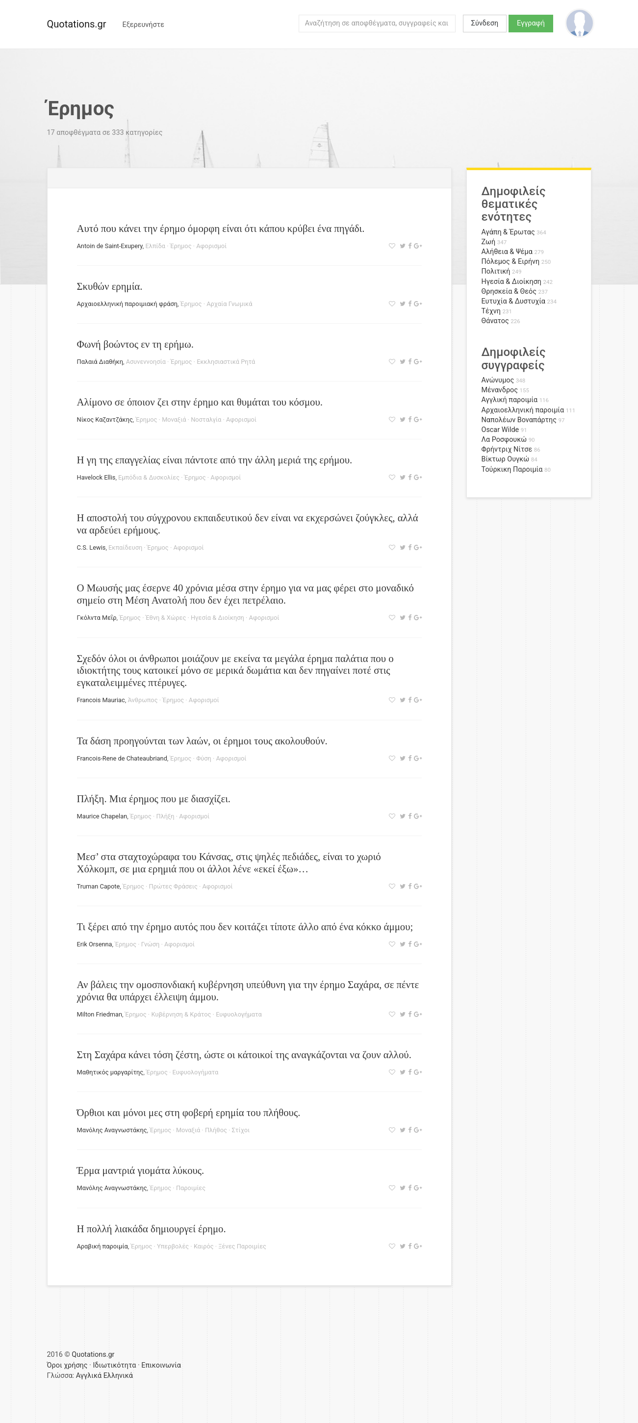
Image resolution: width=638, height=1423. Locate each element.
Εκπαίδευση (125, 547)
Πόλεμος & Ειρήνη (511, 261)
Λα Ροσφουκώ (504, 439)
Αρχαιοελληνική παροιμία (523, 410)
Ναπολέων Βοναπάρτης (519, 420)
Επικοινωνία (161, 1365)
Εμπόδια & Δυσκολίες (148, 477)
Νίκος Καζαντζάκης (105, 419)
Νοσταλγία (206, 419)
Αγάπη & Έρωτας (508, 232)
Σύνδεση (484, 23)
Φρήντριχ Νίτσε (507, 449)
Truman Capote (98, 886)
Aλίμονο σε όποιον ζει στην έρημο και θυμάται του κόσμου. (200, 401)
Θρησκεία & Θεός (509, 291)
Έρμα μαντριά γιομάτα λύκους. (140, 1170)
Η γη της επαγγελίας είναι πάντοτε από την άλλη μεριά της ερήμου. (215, 459)
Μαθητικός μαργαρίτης (110, 1072)
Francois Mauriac (101, 700)
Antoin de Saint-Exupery (110, 246)
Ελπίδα (155, 246)
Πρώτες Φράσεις (173, 886)
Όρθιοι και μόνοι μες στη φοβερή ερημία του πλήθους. (189, 1112)
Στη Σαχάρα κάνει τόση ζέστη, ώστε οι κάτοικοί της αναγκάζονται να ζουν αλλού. (244, 1054)
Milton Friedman (100, 1014)
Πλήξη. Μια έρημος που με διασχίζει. (153, 798)
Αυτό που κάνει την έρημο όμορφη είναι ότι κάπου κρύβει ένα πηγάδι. (221, 228)
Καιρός (204, 1246)
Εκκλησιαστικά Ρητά (226, 361)
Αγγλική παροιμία (510, 400)
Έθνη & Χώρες (166, 617)
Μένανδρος (500, 390)
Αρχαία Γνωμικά (229, 303)
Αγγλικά (89, 1376)
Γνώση (150, 944)
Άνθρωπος (142, 700)
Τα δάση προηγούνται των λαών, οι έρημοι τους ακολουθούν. (202, 740)
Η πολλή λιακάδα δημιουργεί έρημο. (151, 1228)
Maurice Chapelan (102, 816)
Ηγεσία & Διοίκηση (217, 617)
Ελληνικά (118, 1376)
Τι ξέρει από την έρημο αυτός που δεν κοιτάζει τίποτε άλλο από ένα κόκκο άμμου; (245, 926)
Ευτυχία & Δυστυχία (513, 301)
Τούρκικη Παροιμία (512, 469)
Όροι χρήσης (67, 1365)
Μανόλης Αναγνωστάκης (112, 1130)
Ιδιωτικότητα (114, 1365)
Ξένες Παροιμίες (242, 1246)
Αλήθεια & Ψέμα (507, 252)
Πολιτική (496, 271)
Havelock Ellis (96, 477)
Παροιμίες (190, 1188)
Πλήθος (216, 1130)
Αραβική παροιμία (102, 1246)
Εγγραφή (531, 23)
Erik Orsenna (94, 944)
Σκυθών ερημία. (110, 286)
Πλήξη (165, 816)
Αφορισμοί (211, 246)
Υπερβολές (173, 1246)
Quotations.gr (76, 24)
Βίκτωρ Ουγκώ (506, 459)
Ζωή (489, 242)
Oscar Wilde (500, 430)
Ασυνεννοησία (146, 361)
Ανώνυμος (498, 380)
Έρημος (181, 246)
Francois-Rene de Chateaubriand (122, 758)
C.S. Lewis (91, 547)
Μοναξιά (174, 419)
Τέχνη (491, 311)
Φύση (203, 758)
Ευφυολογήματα (239, 1014)
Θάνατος (495, 321)
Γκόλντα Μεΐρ (97, 617)
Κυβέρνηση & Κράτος (181, 1014)
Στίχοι (241, 1130)
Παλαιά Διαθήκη (100, 361)
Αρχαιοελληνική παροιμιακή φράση (127, 303)
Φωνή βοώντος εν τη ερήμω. (135, 344)
